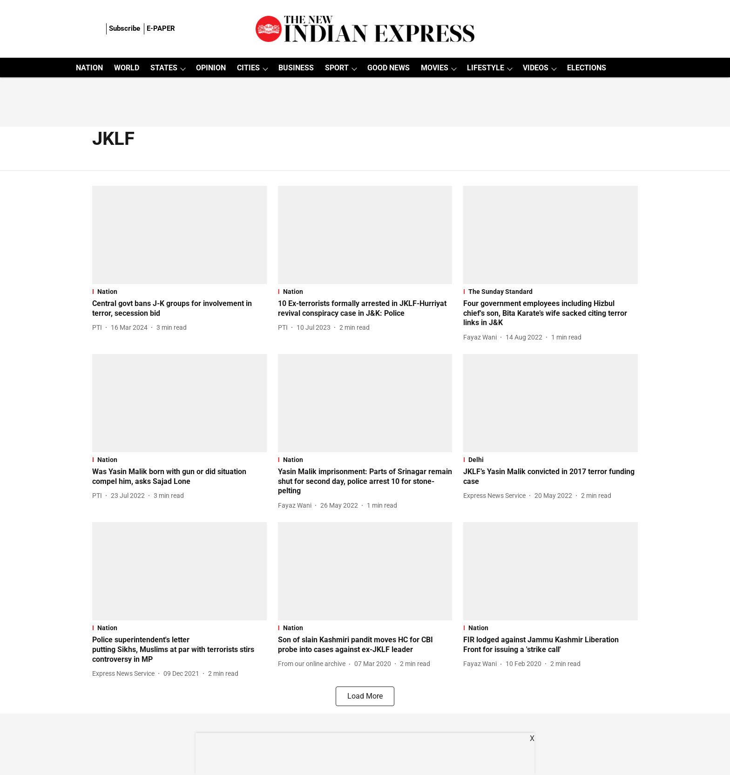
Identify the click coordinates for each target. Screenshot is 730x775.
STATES (163, 67)
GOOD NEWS (388, 67)
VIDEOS (535, 67)
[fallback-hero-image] (179, 235)
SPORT (337, 67)
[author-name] (99, 328)
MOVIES (434, 67)
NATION (89, 67)
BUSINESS (296, 67)
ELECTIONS (586, 67)
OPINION (211, 67)
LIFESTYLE (485, 67)
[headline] (179, 309)
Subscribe (124, 28)
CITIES (248, 67)
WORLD (126, 67)
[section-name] (179, 291)
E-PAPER (161, 28)
